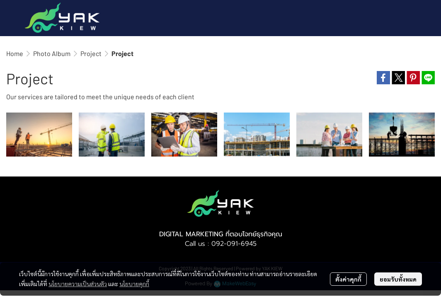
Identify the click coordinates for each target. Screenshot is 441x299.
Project (91, 53)
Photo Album (51, 53)
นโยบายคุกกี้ (134, 283)
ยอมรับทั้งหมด (398, 279)
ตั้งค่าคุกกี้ (348, 279)
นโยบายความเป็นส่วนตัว (77, 283)
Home (14, 53)
